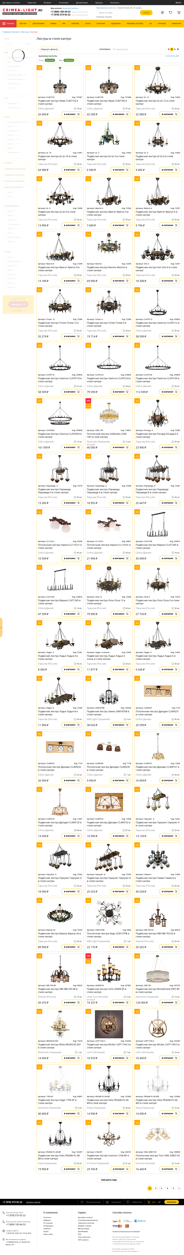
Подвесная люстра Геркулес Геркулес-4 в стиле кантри (157, 824)
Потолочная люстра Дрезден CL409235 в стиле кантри (108, 768)
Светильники (15, 83)
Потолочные (14, 108)
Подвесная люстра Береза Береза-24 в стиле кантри (59, 935)
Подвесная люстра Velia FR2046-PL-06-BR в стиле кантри (108, 1101)
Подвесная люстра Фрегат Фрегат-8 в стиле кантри (58, 269)
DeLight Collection (15, 237)
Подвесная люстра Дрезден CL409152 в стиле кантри (108, 824)
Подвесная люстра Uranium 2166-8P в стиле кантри (108, 1157)
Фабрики (47, 1220)
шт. (151, 1202)
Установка (63, 2)
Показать (18, 304)
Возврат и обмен (84, 1226)
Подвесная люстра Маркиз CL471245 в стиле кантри (157, 546)
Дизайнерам (82, 2)
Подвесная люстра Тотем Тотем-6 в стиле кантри (106, 324)
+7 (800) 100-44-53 (69, 11)
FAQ (79, 1234)
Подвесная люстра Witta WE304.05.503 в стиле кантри (59, 1046)
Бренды (99, 2)
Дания (11, 270)
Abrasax (12, 211)
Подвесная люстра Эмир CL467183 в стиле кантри (107, 102)
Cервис (82, 1212)
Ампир (13, 126)
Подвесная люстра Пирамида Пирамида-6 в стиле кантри (103, 491)
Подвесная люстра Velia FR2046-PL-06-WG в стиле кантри (157, 1101)
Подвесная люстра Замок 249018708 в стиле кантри (108, 713)
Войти (178, 2)
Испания (12, 274)
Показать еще (109, 1180)
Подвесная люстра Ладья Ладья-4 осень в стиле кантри (106, 657)
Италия (12, 279)
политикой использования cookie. (127, 1244)
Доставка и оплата (11, 2)
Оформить (171, 1202)
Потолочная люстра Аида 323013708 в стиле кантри (108, 935)
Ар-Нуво (13, 135)
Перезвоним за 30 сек (106, 8)
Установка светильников (88, 1220)
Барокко (13, 144)
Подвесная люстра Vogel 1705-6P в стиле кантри (57, 1101)
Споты (12, 88)
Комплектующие (15, 66)
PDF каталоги (83, 1240)
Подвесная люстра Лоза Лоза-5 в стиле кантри (157, 602)
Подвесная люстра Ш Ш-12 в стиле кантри (155, 102)
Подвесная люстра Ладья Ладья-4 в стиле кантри (58, 657)
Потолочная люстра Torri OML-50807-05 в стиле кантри (158, 1157)
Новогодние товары (17, 79)
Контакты (114, 2)
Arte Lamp (12, 220)
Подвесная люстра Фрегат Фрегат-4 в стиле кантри (107, 213)
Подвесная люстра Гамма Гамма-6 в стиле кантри (156, 879)
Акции (45, 1231)
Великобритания (15, 261)
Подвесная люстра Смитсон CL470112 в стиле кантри (157, 324)
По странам (48, 1223)
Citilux (11, 228)
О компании (50, 1212)
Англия (11, 257)
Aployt (11, 215)
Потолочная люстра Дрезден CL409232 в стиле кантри (59, 768)
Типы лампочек (84, 1237)
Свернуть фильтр (49, 49)
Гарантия (31, 2)
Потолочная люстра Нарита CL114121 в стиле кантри (60, 546)
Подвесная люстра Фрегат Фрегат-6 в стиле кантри (156, 213)
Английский (14, 131)
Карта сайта (48, 1234)
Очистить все (172, 56)
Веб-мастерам (83, 1228)
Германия (13, 266)
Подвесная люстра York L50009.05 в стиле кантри (106, 990)
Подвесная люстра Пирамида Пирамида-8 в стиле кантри (152, 491)
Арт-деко (14, 139)
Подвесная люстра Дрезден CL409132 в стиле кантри (59, 824)
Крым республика (70, 8)
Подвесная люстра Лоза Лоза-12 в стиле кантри (106, 602)
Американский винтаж (18, 122)
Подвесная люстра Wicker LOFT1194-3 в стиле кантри (109, 1046)
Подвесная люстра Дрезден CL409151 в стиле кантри (157, 768)
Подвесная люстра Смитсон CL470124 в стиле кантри (108, 380)
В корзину (71, 114)
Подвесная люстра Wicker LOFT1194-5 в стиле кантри (157, 1046)
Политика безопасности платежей (126, 1231)
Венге (11, 148)
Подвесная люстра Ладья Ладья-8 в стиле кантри (58, 713)
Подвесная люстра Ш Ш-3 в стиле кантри (105, 158)
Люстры (25, 32)
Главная (7, 32)
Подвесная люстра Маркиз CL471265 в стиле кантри (59, 602)
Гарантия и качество (86, 1223)
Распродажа (48, 1226)
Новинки (47, 1228)
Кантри (50, 60)
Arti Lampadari (14, 224)
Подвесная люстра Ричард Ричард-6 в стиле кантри (157, 435)
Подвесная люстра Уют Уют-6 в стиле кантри (156, 269)
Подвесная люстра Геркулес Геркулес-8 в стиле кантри (109, 879)
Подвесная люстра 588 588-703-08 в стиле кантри (57, 990)
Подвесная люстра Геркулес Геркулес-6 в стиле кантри (60, 879)
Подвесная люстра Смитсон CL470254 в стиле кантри (60, 435)
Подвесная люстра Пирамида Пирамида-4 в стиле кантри (54, 491)
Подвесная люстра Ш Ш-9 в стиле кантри (57, 213)
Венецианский (15, 152)
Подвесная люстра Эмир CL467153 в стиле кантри (58, 102)
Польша (12, 287)
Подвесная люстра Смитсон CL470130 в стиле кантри (157, 380)
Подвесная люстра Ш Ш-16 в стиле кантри (57, 158)
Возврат (47, 2)
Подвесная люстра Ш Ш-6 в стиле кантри (154, 158)
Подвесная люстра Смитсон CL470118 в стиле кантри (60, 380)
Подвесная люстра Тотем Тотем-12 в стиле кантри (58, 324)
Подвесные (14, 103)
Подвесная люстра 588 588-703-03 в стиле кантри (155, 935)
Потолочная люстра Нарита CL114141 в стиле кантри (109, 546)
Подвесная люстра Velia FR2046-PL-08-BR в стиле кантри (59, 1157)
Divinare (12, 241)
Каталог (8, 23)
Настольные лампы (17, 75)
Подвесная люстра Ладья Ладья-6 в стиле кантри (155, 657)
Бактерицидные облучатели (20, 57)
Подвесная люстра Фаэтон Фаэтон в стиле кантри (107, 269)
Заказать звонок (33, 1202)
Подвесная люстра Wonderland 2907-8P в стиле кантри (158, 990)
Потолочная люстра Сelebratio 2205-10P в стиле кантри (107, 435)
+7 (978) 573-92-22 (69, 14)
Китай (11, 283)
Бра (11, 62)
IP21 (10, 197)
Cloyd (11, 233)
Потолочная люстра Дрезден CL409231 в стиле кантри (157, 713)
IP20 (11, 192)
